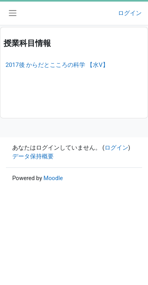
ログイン (130, 13)
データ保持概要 (33, 156)
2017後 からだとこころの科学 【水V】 (57, 64)
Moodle (53, 178)
